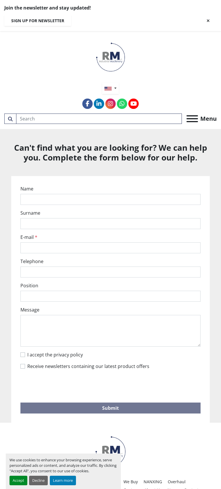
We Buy (130, 481)
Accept (18, 480)
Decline (38, 480)
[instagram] (110, 104)
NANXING (153, 481)
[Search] (99, 119)
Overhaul (177, 481)
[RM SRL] (110, 451)
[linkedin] (99, 104)
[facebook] (87, 104)
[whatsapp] (122, 104)
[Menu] (192, 118)
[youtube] (133, 104)
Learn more (63, 480)
